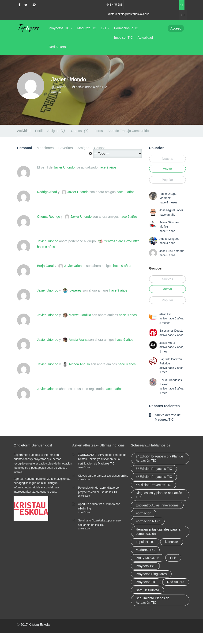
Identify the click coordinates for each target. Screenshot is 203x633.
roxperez (75, 290)
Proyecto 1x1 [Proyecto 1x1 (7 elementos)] (145, 566)
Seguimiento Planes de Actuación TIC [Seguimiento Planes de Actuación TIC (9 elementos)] (152, 600)
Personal (24, 148)
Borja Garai (45, 266)
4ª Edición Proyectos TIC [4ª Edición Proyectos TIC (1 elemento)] (154, 477)
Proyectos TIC (59, 28)
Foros (98, 131)
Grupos (80, 130)
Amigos (56, 130)
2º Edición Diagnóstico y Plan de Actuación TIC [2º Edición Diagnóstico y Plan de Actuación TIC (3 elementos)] (159, 458)
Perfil (39, 131)
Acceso (175, 28)
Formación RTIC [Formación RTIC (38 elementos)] (148, 521)
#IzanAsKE (166, 314)
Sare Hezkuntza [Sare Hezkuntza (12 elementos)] (147, 590)
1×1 (103, 28)
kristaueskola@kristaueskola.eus (129, 14)
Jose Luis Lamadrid (171, 251)
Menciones (45, 148)
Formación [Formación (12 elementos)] (143, 513)
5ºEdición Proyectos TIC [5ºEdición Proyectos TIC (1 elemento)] (153, 485)
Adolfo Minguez (169, 238)
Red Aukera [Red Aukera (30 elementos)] (175, 582)
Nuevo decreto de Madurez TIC (168, 417)
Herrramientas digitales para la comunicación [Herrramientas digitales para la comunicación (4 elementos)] (158, 532)
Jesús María (167, 343)
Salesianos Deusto (171, 330)
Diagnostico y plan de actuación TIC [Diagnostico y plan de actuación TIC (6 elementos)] (159, 495)
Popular (167, 180)
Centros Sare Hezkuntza (122, 241)
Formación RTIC (126, 28)
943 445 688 (114, 4)
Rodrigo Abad (47, 192)
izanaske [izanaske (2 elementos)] (171, 542)
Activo (167, 168)
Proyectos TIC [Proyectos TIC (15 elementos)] (146, 582)
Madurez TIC (86, 28)
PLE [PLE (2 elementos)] (173, 558)
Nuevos (167, 159)
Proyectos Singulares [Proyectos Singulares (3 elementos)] (151, 574)
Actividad (23, 131)
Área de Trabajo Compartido (128, 131)
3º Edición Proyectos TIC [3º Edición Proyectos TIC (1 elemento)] (154, 469)
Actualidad (145, 37)
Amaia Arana (78, 339)
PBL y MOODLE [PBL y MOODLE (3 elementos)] (147, 558)
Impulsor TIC (123, 37)
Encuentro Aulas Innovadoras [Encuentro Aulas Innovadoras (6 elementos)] (157, 505)
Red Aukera (57, 47)
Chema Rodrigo (48, 216)
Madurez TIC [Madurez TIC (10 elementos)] (145, 550)
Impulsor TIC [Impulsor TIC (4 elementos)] (145, 542)
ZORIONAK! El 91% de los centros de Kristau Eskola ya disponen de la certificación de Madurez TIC (102, 459)
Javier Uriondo (64, 167)
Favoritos (65, 148)
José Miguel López (171, 210)
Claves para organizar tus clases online (103, 475)
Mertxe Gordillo (80, 315)
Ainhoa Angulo (79, 364)
